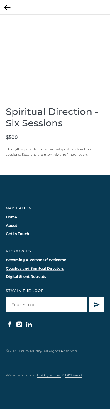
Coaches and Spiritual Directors (35, 268)
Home (11, 217)
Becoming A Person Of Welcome (36, 260)
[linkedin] (29, 324)
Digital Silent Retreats (26, 276)
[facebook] (9, 324)
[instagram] (19, 324)
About (11, 225)
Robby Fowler (49, 375)
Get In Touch (17, 234)
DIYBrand (73, 375)
